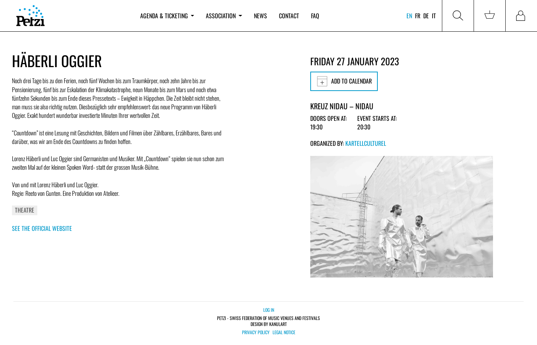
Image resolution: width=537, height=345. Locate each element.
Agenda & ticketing (167, 15)
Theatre (24, 210)
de (426, 15)
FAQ (315, 15)
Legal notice (284, 332)
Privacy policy (256, 332)
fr (417, 15)
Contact (289, 15)
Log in (268, 310)
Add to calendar (344, 81)
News (260, 15)
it (434, 15)
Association (224, 15)
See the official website (42, 228)
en (409, 15)
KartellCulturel (365, 143)
